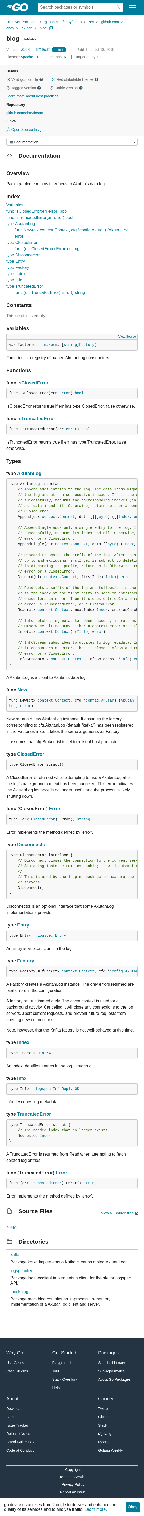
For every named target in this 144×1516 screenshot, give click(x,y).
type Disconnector (23, 255)
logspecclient (22, 1270)
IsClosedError (32, 382)
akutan (26, 28)
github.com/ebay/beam (63, 22)
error (64, 393)
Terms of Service (72, 1477)
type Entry (15, 261)
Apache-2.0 (30, 57)
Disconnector (32, 844)
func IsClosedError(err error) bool (37, 211)
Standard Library (111, 1363)
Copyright (73, 1470)
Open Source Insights (26, 129)
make (48, 345)
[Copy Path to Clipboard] (51, 28)
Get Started (64, 1352)
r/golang (104, 1434)
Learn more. (95, 1509)
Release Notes (18, 1434)
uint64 (44, 1053)
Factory (87, 345)
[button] (8, 79)
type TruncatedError (24, 286)
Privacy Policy (73, 1484)
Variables (14, 205)
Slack (102, 1425)
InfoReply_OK (66, 1089)
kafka (15, 1255)
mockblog (19, 1292)
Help (56, 1388)
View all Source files (117, 1213)
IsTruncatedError (36, 418)
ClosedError (30, 754)
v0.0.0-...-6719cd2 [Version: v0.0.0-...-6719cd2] (28, 49)
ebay (10, 28)
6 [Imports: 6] (58, 57)
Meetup (104, 1442)
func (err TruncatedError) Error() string (50, 292)
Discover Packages (21, 22)
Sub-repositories (111, 1371)
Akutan (107, 700)
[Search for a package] (76, 7)
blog (43, 28)
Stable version (66, 88)
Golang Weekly (110, 1450)
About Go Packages (114, 1379)
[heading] (22, 7)
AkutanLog (29, 473)
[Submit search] (118, 7)
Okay (132, 1507)
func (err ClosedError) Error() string (47, 249)
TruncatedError (34, 1114)
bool (79, 393)
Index (123, 517)
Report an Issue (73, 1492)
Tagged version (23, 88)
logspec (45, 936)
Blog (10, 1417)
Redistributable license (75, 79)
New (22, 689)
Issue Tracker (17, 1425)
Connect (107, 1398)
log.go (12, 1226)
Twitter (103, 1409)
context (49, 517)
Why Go (14, 1352)
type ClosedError (21, 242)
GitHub (104, 1417)
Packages (108, 1352)
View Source (127, 337)
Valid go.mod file (24, 79)
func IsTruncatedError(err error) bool (39, 217)
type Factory (17, 267)
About (12, 1398)
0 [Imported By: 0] (87, 57)
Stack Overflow (64, 1379)
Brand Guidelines (20, 1442)
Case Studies (17, 1371)
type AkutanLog (20, 224)
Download (14, 1409)
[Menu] (72, 142)
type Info (14, 280)
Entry (23, 925)
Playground (61, 1363)
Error (54, 808)
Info (83, 632)
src (91, 22)
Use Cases (15, 1363)
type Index (16, 274)
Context (67, 517)
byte (103, 517)
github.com (110, 22)
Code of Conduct (20, 1450)
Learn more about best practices (32, 96)
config (92, 700)
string (70, 345)
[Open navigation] (132, 7)
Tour (55, 1371)
